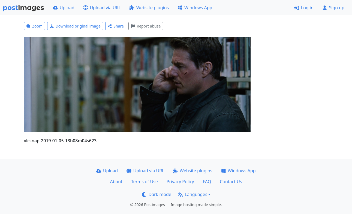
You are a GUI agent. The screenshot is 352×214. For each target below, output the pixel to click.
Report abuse (146, 26)
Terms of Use (144, 182)
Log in (304, 8)
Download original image (75, 26)
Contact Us (231, 182)
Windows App (194, 8)
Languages (192, 194)
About (116, 182)
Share (116, 26)
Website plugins (149, 8)
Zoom (34, 26)
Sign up (333, 8)
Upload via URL (102, 8)
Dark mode (156, 194)
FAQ (207, 182)
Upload (63, 8)
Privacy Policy (180, 182)
